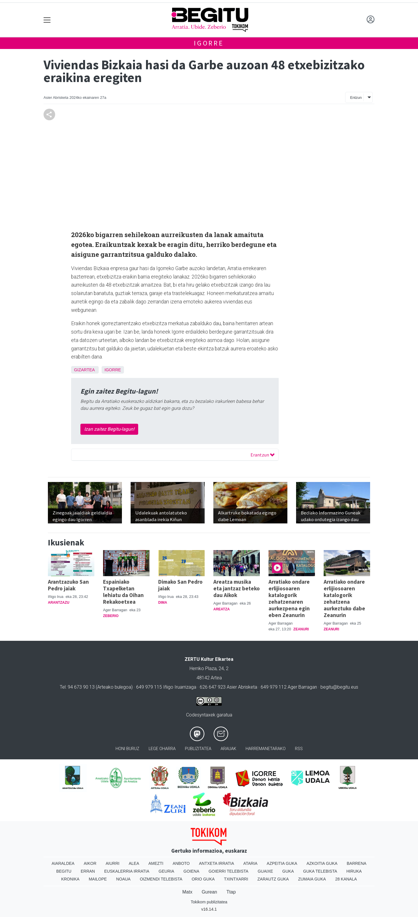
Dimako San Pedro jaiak (180, 585)
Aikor (90, 863)
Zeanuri (301, 629)
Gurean (209, 891)
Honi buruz (127, 748)
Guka (288, 871)
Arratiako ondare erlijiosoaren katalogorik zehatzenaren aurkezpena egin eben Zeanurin (289, 598)
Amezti (155, 863)
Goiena (191, 871)
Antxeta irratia (216, 863)
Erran (88, 871)
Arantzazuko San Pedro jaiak (68, 585)
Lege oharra (162, 748)
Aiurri (112, 863)
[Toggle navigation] (47, 20)
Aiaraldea (63, 863)
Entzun (356, 97)
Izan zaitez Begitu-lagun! (109, 429)
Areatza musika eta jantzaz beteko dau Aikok (236, 588)
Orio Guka (203, 879)
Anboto (181, 863)
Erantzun (263, 455)
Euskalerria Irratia (126, 871)
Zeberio (110, 616)
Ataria (250, 863)
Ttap (231, 891)
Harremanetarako (266, 748)
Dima (162, 603)
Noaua (123, 879)
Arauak (228, 748)
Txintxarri (236, 879)
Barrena (356, 863)
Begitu (63, 871)
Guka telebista (320, 871)
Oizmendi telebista (161, 879)
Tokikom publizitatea (209, 902)
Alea (134, 863)
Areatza (221, 609)
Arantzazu (58, 603)
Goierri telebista (228, 871)
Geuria (166, 871)
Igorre (209, 43)
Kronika (70, 879)
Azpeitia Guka (282, 863)
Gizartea (84, 369)
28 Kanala (346, 879)
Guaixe (265, 871)
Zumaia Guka (312, 879)
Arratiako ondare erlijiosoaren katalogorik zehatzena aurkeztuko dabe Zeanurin (344, 598)
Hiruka (354, 871)
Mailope (98, 879)
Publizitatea (198, 748)
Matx (187, 891)
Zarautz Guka (273, 879)
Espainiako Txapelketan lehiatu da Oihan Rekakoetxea (123, 591)
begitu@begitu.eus (339, 687)
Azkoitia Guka (322, 863)
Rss (299, 748)
